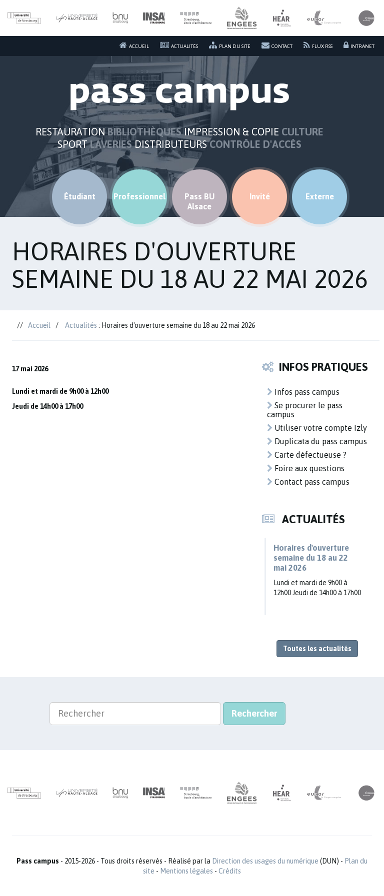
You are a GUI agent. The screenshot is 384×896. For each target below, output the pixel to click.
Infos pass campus (303, 391)
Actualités (179, 45)
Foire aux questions (305, 468)
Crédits (229, 871)
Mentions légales (186, 871)
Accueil (134, 45)
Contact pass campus (308, 481)
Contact (277, 45)
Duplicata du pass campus (317, 441)
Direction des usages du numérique (265, 861)
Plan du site (229, 45)
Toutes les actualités (317, 649)
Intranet (359, 45)
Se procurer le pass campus (304, 410)
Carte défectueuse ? (306, 454)
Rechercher (254, 713)
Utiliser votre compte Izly (317, 427)
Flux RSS (318, 45)
